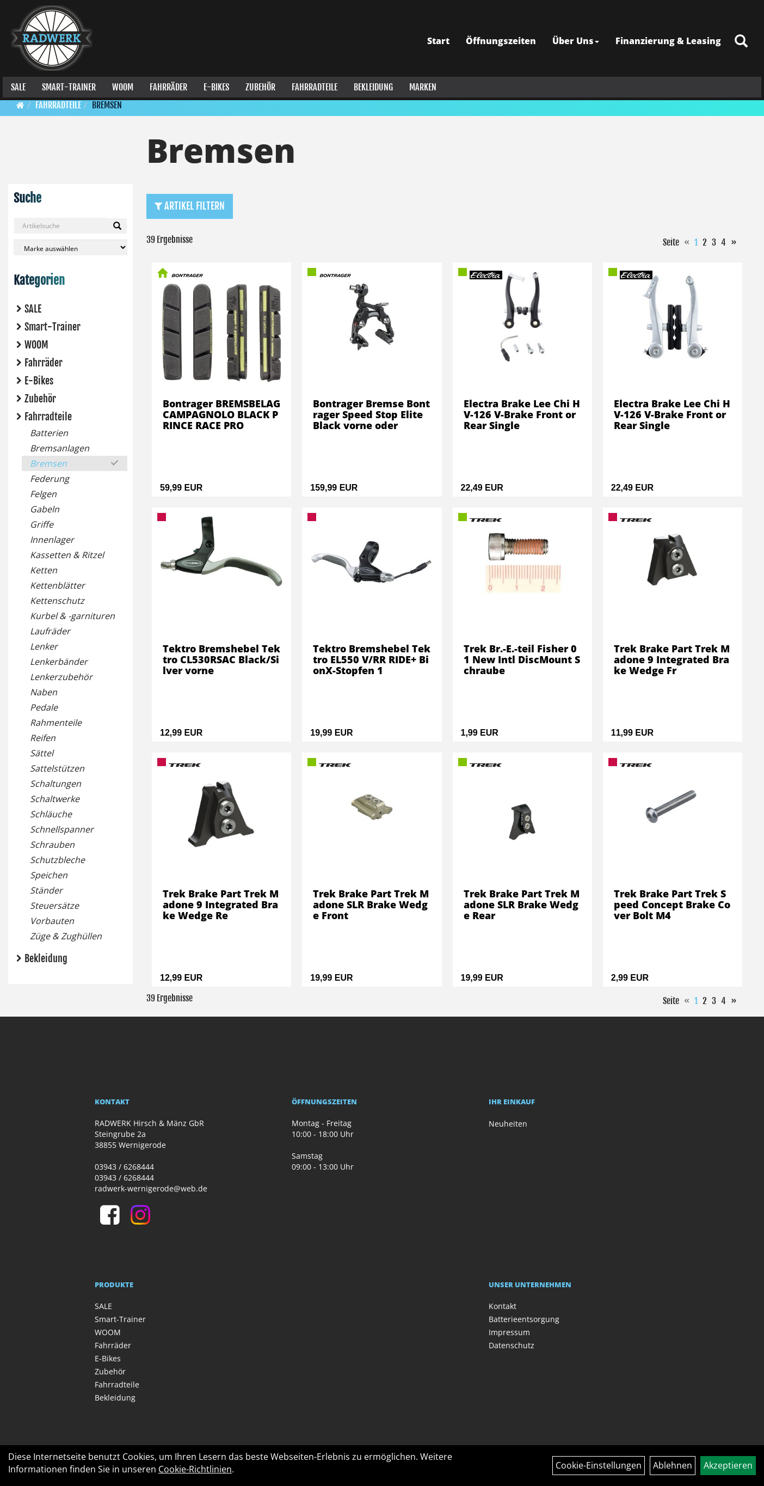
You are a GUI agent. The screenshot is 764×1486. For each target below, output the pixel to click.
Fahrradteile (312, 84)
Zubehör (258, 84)
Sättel (41, 753)
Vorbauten (52, 921)
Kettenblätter (57, 585)
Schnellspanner (62, 829)
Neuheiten (508, 1123)
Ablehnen (672, 1465)
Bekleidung (370, 84)
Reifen (43, 738)
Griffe (41, 524)
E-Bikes (213, 84)
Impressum (509, 1332)
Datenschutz (511, 1345)
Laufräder (50, 631)
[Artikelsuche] (743, 39)
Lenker (44, 646)
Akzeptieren (728, 1465)
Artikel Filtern (190, 206)
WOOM (120, 84)
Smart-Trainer (66, 84)
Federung (49, 479)
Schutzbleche (57, 860)
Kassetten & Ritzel (67, 555)
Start (441, 38)
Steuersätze (54, 906)
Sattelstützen (57, 768)
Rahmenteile (56, 723)
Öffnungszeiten (504, 38)
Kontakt (502, 1306)
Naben (43, 692)
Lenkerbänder (59, 662)
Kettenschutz (57, 601)
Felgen (43, 494)
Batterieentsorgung (524, 1319)
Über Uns (578, 38)
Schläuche (51, 814)
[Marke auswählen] (70, 247)
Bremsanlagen (59, 448)
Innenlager (52, 540)
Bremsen (107, 105)
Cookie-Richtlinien (195, 1469)
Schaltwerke (54, 799)
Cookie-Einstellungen (599, 1465)
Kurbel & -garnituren (72, 616)
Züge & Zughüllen (66, 936)
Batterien (49, 433)
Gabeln (44, 509)
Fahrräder (165, 84)
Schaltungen (55, 784)
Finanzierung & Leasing (671, 38)
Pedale (44, 707)
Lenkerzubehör (61, 677)
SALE (15, 84)
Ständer (46, 890)
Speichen (48, 875)
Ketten (43, 570)
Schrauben (52, 845)
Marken (420, 84)
